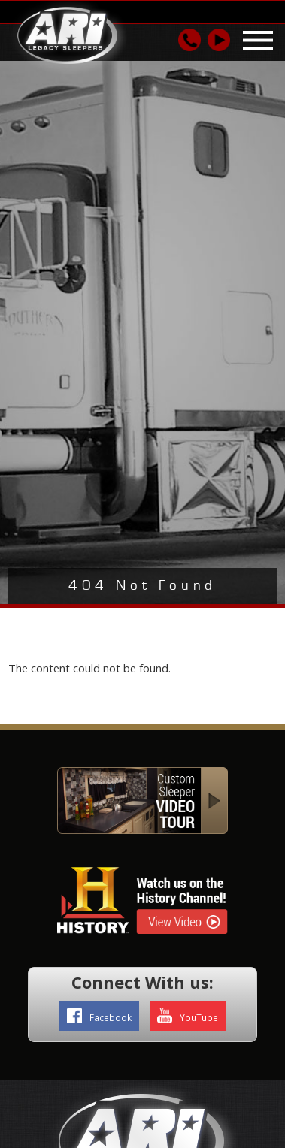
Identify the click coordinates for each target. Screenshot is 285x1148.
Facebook (99, 1015)
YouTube (187, 1015)
